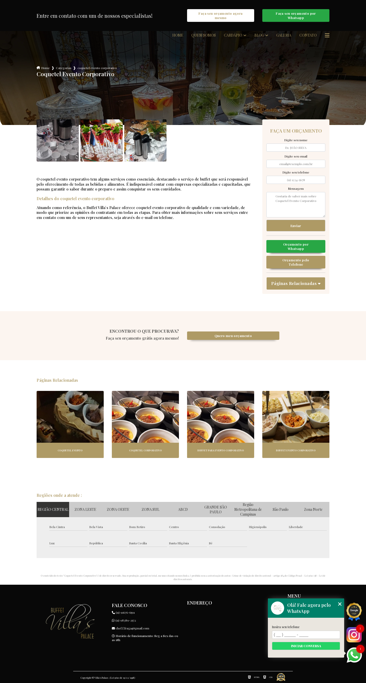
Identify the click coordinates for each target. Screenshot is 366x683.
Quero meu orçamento (233, 335)
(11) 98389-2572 (124, 620)
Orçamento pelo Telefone (295, 262)
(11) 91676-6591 (123, 612)
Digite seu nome (296, 140)
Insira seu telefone (286, 627)
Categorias (63, 68)
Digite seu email (295, 156)
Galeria (283, 35)
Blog (259, 35)
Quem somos (203, 35)
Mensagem (296, 188)
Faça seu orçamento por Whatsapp (296, 15)
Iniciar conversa (306, 646)
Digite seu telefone (295, 172)
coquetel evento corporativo (97, 68)
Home (177, 35)
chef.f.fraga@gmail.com (130, 628)
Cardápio (233, 35)
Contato (308, 35)
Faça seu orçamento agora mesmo (220, 15)
